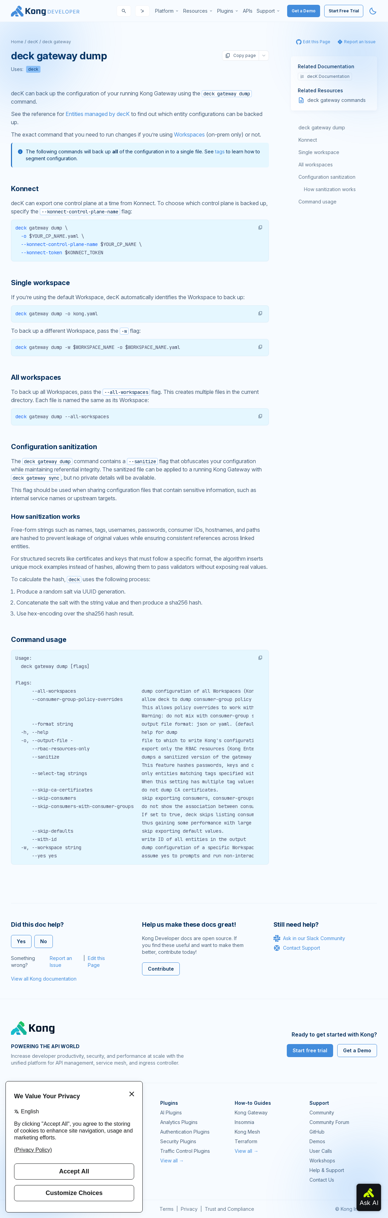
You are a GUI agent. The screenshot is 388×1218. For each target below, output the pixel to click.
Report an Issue (61, 961)
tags (220, 151)
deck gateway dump (321, 127)
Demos (317, 1141)
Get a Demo (304, 10)
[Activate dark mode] (373, 11)
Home (17, 41)
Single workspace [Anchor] (40, 283)
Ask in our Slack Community (309, 938)
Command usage (317, 201)
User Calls (320, 1151)
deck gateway (56, 41)
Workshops (322, 1160)
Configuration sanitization (326, 177)
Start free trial (310, 1050)
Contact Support (296, 948)
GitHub (317, 1132)
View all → (172, 1160)
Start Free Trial (344, 10)
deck (33, 69)
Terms (167, 1209)
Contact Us (321, 1180)
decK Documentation (325, 76)
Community (321, 1112)
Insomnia (244, 1122)
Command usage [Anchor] (38, 639)
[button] (260, 227)
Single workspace (318, 152)
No (43, 941)
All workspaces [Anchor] (36, 377)
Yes (21, 941)
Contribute (161, 969)
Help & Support (326, 1170)
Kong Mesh (247, 1132)
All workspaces (315, 164)
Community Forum (329, 1122)
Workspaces (189, 134)
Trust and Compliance (229, 1209)
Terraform (246, 1141)
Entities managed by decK (98, 113)
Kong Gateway (251, 1112)
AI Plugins (171, 1112)
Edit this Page (96, 961)
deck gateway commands (336, 100)
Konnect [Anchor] (25, 189)
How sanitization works (330, 189)
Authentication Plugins (185, 1132)
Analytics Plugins (179, 1122)
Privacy (189, 1209)
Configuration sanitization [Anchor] (54, 447)
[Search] (124, 10)
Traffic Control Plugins (185, 1151)
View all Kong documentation (44, 979)
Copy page (240, 55)
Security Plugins (178, 1141)
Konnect (307, 140)
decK (32, 41)
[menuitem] (167, 11)
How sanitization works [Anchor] (45, 516)
